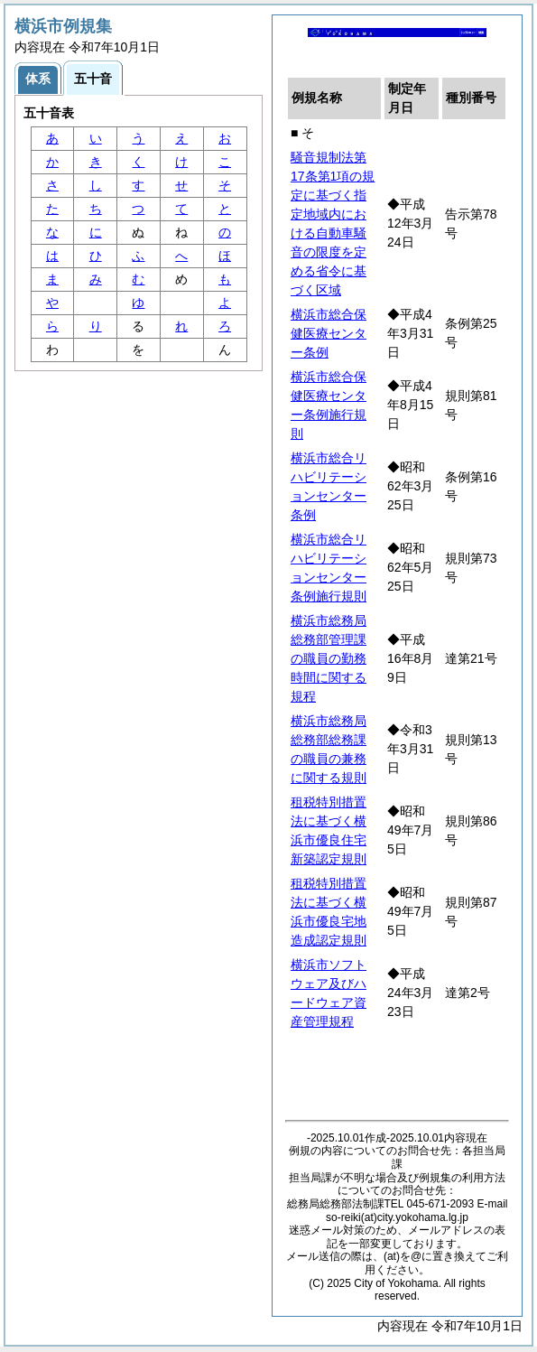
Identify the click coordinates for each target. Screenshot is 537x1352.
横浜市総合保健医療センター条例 (328, 333)
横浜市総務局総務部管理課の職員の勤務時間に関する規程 (328, 658)
